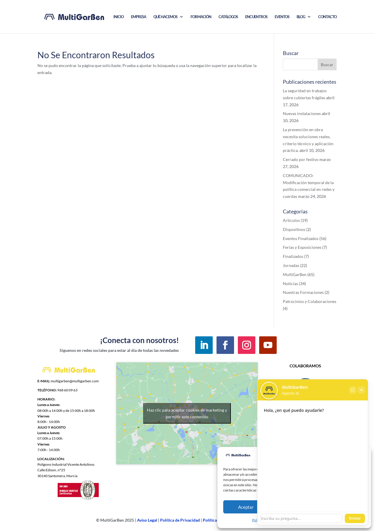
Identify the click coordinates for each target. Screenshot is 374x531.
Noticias (290, 283)
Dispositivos (294, 229)
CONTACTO (327, 17)
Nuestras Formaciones (303, 292)
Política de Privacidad (180, 520)
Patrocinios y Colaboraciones (309, 301)
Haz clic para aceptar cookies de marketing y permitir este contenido (187, 413)
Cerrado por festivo (300, 159)
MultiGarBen (295, 274)
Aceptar (246, 507)
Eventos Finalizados (300, 238)
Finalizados (293, 256)
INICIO (118, 17)
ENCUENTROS (256, 17)
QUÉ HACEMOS (165, 17)
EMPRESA (138, 17)
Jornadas (291, 265)
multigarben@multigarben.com (75, 381)
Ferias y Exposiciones (302, 247)
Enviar (355, 518)
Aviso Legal (147, 520)
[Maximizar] (352, 389)
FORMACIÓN (201, 17)
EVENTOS (282, 17)
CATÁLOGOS (228, 17)
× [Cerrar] (361, 390)
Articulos (291, 220)
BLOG (301, 17)
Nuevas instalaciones (302, 113)
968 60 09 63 (67, 390)
